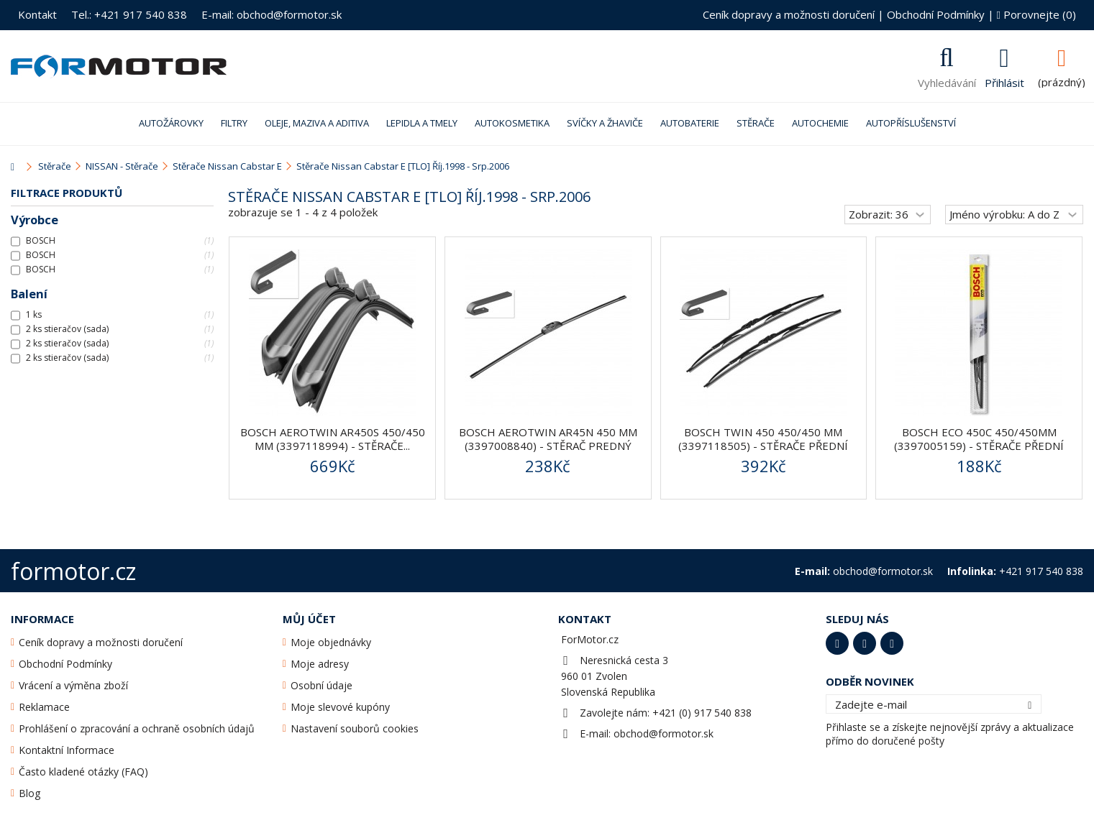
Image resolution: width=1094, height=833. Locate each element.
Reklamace (44, 707)
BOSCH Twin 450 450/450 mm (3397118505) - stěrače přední (763, 439)
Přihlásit (1004, 81)
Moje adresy (320, 664)
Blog (29, 793)
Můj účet (309, 619)
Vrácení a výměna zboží (73, 685)
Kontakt (37, 14)
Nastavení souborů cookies (355, 728)
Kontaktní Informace (66, 750)
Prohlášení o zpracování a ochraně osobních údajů (137, 728)
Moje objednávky (331, 642)
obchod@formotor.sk (664, 733)
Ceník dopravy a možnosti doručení (789, 14)
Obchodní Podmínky (936, 14)
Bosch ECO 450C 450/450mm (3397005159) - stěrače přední (979, 439)
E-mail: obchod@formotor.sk (271, 14)
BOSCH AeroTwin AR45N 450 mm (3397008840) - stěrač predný (548, 439)
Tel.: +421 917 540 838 (129, 14)
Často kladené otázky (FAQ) (83, 771)
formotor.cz (73, 571)
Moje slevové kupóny (340, 707)
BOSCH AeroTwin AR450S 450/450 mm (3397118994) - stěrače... (332, 439)
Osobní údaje (321, 685)
